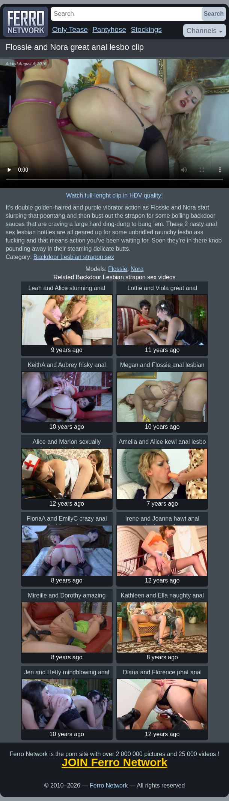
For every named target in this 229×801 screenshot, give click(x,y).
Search (214, 13)
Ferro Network (109, 785)
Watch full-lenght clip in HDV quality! (114, 195)
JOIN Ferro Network (114, 762)
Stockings (146, 29)
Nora (137, 269)
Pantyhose (109, 29)
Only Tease (70, 29)
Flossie (117, 269)
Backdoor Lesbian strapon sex (73, 257)
